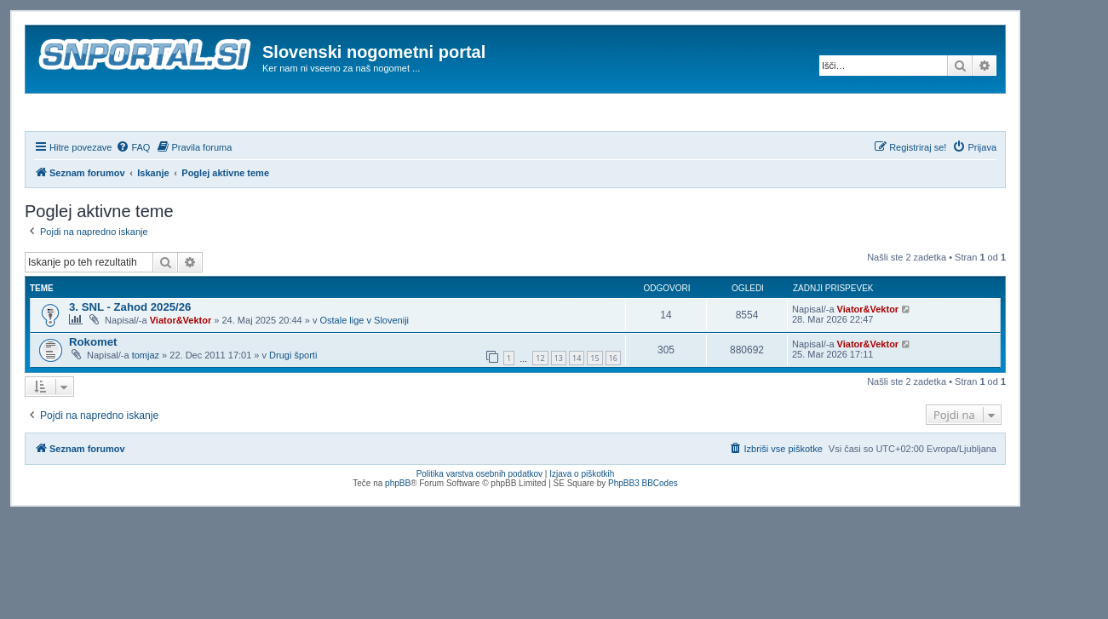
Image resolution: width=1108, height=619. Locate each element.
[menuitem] (133, 193)
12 (540, 404)
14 (576, 404)
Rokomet (93, 387)
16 (613, 404)
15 (594, 404)
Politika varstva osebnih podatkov (479, 519)
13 (558, 404)
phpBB (397, 529)
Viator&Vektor (181, 366)
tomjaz (145, 401)
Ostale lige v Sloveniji (364, 366)
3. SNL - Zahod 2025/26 (130, 353)
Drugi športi (293, 401)
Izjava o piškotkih (581, 519)
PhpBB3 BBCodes (643, 529)
